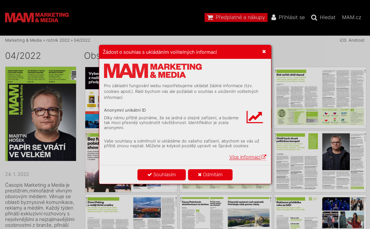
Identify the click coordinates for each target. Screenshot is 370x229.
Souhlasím (161, 174)
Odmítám (210, 174)
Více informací (247, 157)
